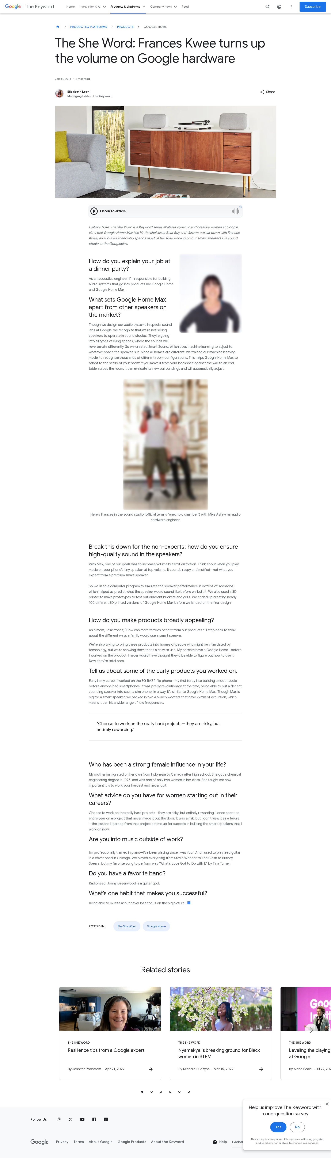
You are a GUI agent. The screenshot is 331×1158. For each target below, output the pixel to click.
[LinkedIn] (106, 1120)
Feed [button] (185, 6)
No (288, 1134)
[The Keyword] (58, 27)
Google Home (156, 926)
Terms (78, 1142)
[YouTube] (82, 1120)
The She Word (127, 926)
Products (125, 27)
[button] (267, 92)
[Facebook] (94, 1120)
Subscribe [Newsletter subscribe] (312, 7)
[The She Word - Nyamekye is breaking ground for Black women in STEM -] (221, 1033)
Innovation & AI (93, 6)
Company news (164, 6)
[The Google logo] (39, 1142)
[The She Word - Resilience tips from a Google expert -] (110, 1033)
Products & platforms (129, 6)
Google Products (132, 1142)
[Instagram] (59, 1120)
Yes (269, 1134)
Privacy (62, 1142)
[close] (318, 1110)
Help (219, 1142)
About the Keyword (167, 1142)
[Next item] (311, 1030)
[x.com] (70, 1120)
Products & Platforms (88, 27)
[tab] (142, 1091)
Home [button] (70, 6)
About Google (101, 1142)
